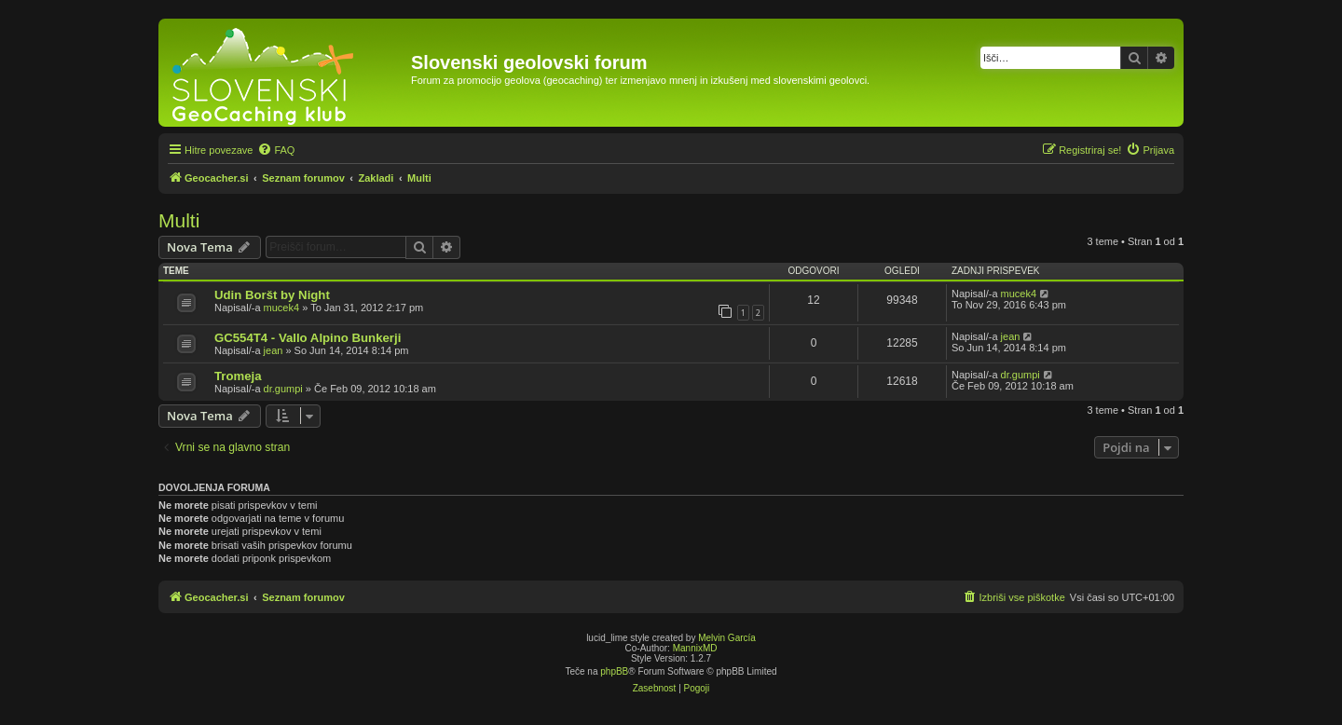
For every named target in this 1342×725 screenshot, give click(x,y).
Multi (178, 220)
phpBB (614, 671)
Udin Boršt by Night (272, 295)
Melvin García (727, 638)
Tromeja (238, 376)
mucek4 (282, 307)
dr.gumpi (283, 388)
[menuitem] (275, 150)
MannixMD (695, 648)
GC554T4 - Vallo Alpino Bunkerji (307, 338)
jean (273, 350)
